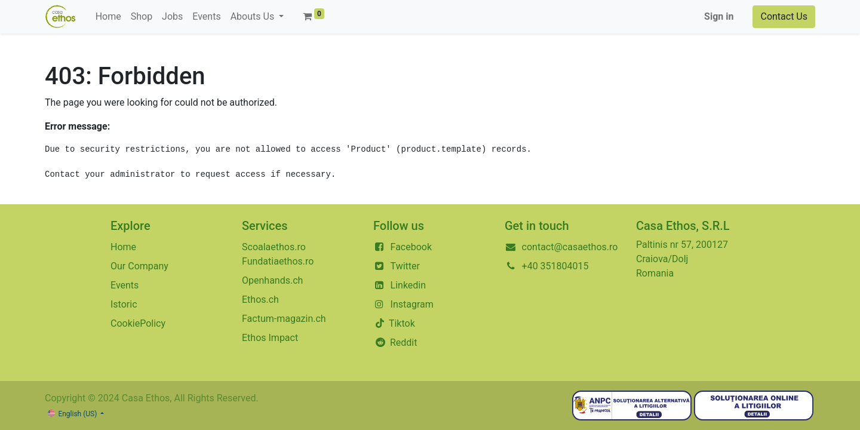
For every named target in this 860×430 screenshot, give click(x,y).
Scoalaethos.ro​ (274, 247)
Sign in (718, 16)
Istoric (123, 304)
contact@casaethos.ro (570, 247)
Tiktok (400, 323)
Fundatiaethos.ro (278, 261)
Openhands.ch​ (272, 280)
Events (124, 285)
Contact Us (783, 16)
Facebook (411, 247)
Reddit (403, 342)
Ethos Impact (270, 337)
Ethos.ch (260, 299)
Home (123, 247)
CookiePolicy (137, 323)
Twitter (405, 266)
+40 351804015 (555, 266)
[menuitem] (108, 17)
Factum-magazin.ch (284, 318)
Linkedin (408, 285)
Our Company (139, 266)
